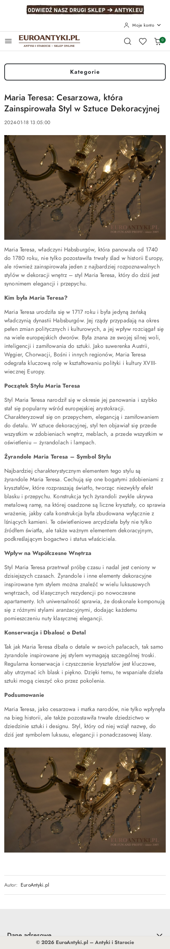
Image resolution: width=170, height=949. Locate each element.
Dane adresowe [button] (85, 935)
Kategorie (85, 72)
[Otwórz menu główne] (8, 41)
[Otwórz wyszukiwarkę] (128, 41)
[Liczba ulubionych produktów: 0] (143, 41)
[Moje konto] (142, 25)
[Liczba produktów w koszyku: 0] (157, 41)
